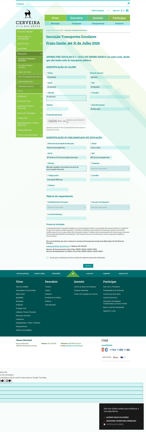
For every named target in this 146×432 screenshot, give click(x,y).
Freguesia (94, 163)
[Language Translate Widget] (100, 10)
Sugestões (106, 273)
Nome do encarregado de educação (60, 143)
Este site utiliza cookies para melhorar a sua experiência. (121, 416)
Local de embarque (54, 214)
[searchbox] (69, 4)
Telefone (49, 105)
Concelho (94, 93)
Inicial (48, 30)
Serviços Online (39, 273)
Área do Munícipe (23, 273)
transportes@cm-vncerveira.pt (58, 246)
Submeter (88, 266)
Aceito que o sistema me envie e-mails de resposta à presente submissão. (77, 258)
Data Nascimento (97, 105)
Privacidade (56, 273)
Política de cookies (115, 424)
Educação (60, 30)
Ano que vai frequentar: (99, 202)
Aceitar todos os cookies (117, 417)
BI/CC (49, 83)
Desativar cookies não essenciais (121, 421)
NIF (92, 83)
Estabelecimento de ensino (57, 202)
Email (93, 143)
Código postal (52, 175)
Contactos (89, 273)
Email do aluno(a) (96, 73)
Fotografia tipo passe (54, 115)
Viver (54, 30)
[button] (57, 121)
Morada (50, 93)
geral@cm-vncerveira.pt (74, 346)
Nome (50, 73)
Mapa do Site (123, 273)
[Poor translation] (8, 381)
